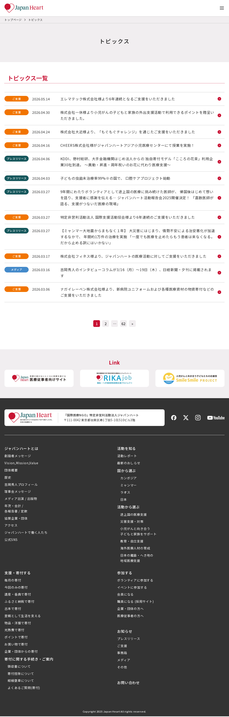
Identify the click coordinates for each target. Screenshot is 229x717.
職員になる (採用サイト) (135, 602)
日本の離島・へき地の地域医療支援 (136, 559)
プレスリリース (128, 639)
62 (123, 324)
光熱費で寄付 (14, 630)
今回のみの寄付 (16, 588)
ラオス (125, 493)
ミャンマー (128, 486)
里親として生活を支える (22, 616)
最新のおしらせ (128, 463)
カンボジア (128, 478)
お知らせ (124, 632)
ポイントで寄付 (16, 638)
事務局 (122, 653)
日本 (123, 500)
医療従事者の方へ (130, 616)
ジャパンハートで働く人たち (25, 533)
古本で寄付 (12, 609)
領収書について (19, 667)
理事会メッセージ (17, 492)
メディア (123, 661)
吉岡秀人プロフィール (21, 485)
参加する (124, 573)
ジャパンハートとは (21, 449)
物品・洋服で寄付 (17, 623)
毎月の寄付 (12, 581)
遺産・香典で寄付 (17, 595)
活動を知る (126, 449)
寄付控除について (21, 674)
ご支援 (122, 646)
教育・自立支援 (132, 542)
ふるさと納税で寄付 (19, 602)
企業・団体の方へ (130, 609)
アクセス (10, 526)
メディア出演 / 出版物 (20, 499)
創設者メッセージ (17, 456)
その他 (122, 667)
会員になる (125, 595)
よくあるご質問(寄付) (24, 688)
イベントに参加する (132, 588)
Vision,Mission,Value (21, 463)
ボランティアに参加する (135, 581)
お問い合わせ (128, 683)
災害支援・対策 (132, 522)
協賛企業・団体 (16, 519)
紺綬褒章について (21, 681)
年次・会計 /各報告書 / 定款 (15, 509)
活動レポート (127, 456)
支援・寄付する (17, 573)
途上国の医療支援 (133, 515)
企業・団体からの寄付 (21, 652)
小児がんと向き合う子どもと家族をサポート (138, 532)
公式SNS (10, 540)
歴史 (7, 478)
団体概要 (11, 471)
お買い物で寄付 (16, 645)
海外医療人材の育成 (135, 549)
